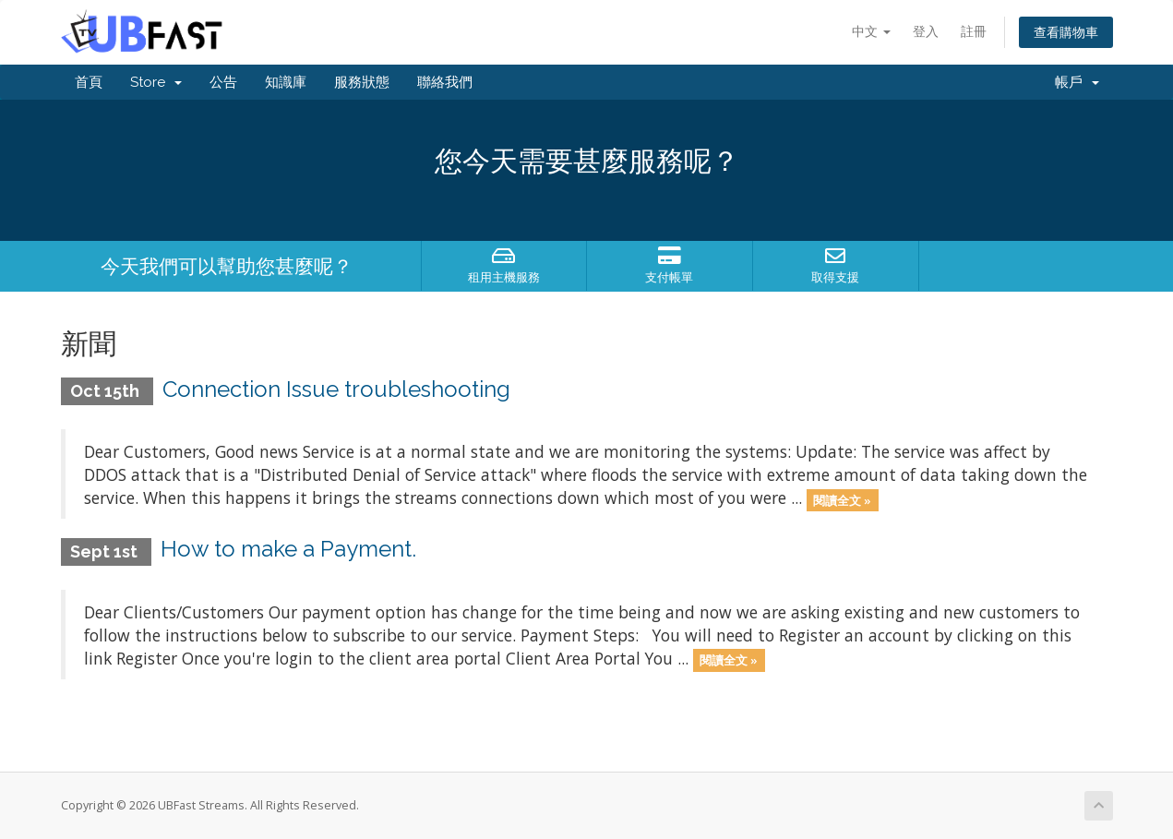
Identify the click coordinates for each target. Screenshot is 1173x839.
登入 (926, 31)
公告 (223, 82)
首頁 (88, 82)
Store (156, 82)
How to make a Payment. (288, 548)
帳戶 (1077, 82)
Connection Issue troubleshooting (336, 389)
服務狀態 (361, 82)
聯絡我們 (445, 82)
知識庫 (285, 82)
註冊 (974, 31)
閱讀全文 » (842, 499)
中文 (871, 31)
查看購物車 (1066, 32)
